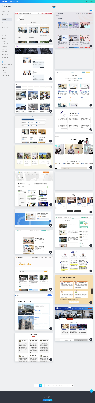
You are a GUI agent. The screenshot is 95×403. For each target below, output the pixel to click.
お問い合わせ (5, 54)
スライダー (4, 73)
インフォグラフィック (6, 43)
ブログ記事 (4, 51)
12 (64, 385)
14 (69, 385)
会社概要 (4, 38)
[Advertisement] (7, 99)
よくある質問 (5, 27)
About (87, 1)
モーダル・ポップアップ (7, 64)
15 (72, 385)
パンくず (4, 35)
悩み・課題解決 (5, 14)
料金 (3, 25)
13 (67, 385)
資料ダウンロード (6, 57)
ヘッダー (4, 9)
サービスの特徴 (5, 17)
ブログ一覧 (4, 49)
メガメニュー (5, 70)
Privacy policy (52, 394)
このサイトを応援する (47, 400)
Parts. (5, 1)
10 (59, 385)
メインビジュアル (5, 11)
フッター (4, 33)
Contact (91, 1)
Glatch (49, 397)
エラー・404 (4, 67)
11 (61, 385)
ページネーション (6, 75)
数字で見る (4, 46)
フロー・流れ (4, 22)
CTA (3, 30)
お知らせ (4, 41)
